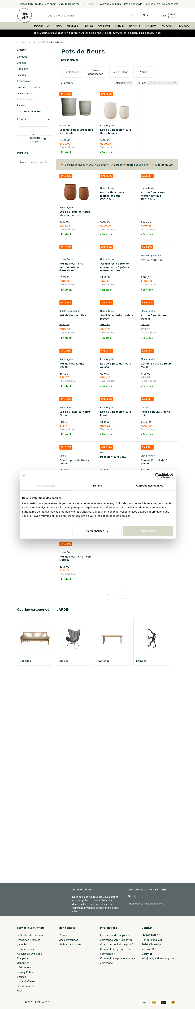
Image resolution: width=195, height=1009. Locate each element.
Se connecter (170, 3)
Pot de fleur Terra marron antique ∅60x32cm (112, 196)
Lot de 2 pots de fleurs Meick (115, 349)
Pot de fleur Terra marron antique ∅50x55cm (71, 196)
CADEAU (151, 25)
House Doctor (66, 125)
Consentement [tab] (45, 485)
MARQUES (167, 25)
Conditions (23, 962)
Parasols (22, 105)
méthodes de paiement (30, 935)
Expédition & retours (28, 939)
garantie (21, 944)
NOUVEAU (184, 25)
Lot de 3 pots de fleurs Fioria (156, 349)
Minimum (23, 138)
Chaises (21, 62)
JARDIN (119, 25)
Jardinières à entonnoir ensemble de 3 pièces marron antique (74, 251)
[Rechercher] (91, 15)
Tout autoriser (148, 530)
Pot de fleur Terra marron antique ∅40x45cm (153, 196)
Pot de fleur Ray (111, 244)
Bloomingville (107, 125)
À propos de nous (110, 3)
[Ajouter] (87, 152)
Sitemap (21, 976)
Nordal (103, 391)
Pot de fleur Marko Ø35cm (112, 301)
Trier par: (141, 82)
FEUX (58, 25)
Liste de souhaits (132, 3)
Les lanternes (24, 93)
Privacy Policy (25, 972)
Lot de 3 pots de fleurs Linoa (74, 398)
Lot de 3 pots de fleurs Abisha (74, 349)
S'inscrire (64, 935)
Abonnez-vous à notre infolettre (146, 903)
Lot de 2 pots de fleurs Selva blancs (115, 131)
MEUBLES (72, 25)
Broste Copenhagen (110, 239)
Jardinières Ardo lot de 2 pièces (75, 301)
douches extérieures (29, 111)
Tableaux (22, 68)
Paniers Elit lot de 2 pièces (113, 446)
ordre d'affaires (26, 981)
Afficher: (120, 82)
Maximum (47, 138)
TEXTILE (88, 25)
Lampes (21, 74)
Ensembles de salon (28, 87)
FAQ (19, 990)
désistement (24, 967)
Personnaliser (97, 530)
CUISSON (104, 25)
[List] (111, 83)
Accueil (34, 42)
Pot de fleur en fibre (154, 244)
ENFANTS (135, 25)
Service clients (25, 949)
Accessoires (24, 80)
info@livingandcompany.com (158, 958)
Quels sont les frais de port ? (116, 944)
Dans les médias (26, 986)
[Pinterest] (135, 897)
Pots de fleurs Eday (72, 440)
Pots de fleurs (25, 99)
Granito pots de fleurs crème (155, 398)
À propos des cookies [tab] (149, 485)
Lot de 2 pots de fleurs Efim (156, 446)
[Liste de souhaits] (89, 94)
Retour (22, 42)
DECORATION (42, 25)
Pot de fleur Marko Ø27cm (153, 301)
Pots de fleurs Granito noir (114, 398)
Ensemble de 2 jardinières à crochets (76, 131)
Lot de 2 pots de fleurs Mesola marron (156, 131)
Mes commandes (68, 939)
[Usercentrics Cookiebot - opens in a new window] (158, 475)
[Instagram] (129, 897)
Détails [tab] (97, 485)
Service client (152, 3)
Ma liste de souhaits (70, 944)
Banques (22, 56)
